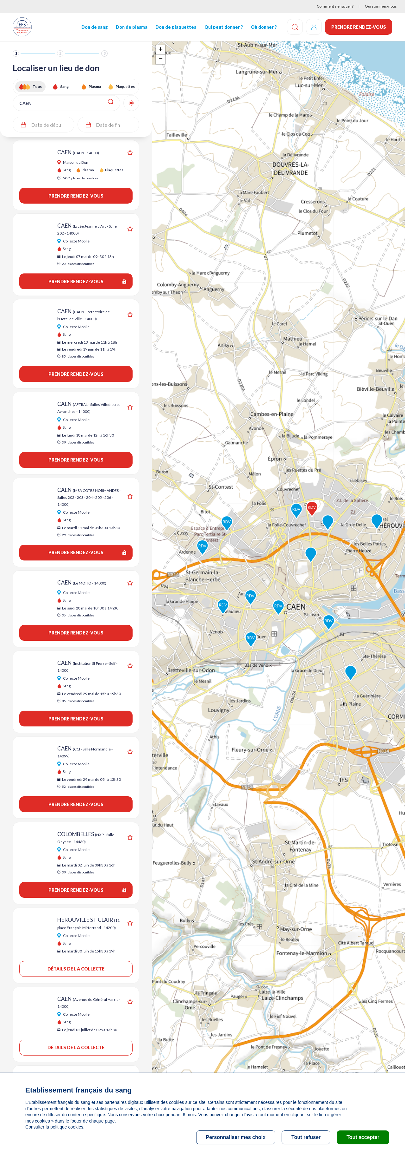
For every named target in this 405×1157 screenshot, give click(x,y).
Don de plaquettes (175, 27)
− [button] (161, 59)
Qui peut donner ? (223, 27)
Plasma (95, 86)
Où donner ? (264, 27)
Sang (64, 86)
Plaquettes (125, 86)
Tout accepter (362, 1137)
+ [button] (161, 50)
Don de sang (94, 27)
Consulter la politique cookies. (54, 1126)
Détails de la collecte (76, 968)
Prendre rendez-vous (358, 27)
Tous (37, 86)
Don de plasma (131, 27)
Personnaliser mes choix (236, 1137)
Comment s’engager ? (335, 6)
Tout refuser (306, 1137)
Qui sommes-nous (381, 6)
